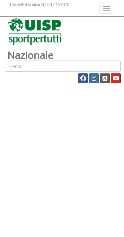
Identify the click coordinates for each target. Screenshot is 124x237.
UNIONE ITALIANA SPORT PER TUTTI (39, 4)
